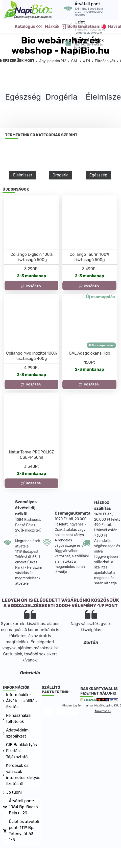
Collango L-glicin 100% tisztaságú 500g (31, 257)
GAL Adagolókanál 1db (89, 353)
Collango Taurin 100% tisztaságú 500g (89, 257)
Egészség (98, 175)
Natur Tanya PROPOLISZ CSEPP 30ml (31, 455)
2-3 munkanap (31, 275)
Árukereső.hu (102, 711)
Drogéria (60, 175)
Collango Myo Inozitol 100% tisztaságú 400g (31, 356)
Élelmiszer (22, 175)
